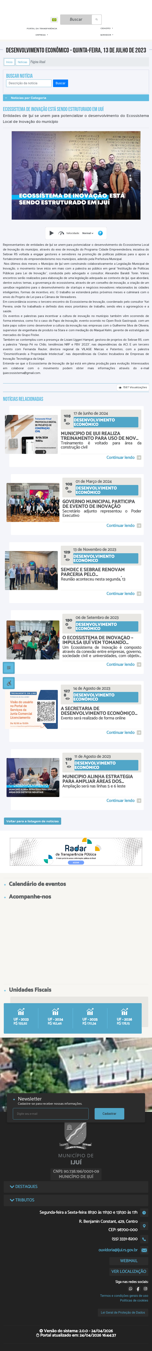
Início (9, 62)
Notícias (22, 62)
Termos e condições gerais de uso (124, 1296)
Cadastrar (109, 1114)
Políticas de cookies (134, 1300)
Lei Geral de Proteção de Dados (123, 1312)
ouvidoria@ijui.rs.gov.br (118, 1250)
